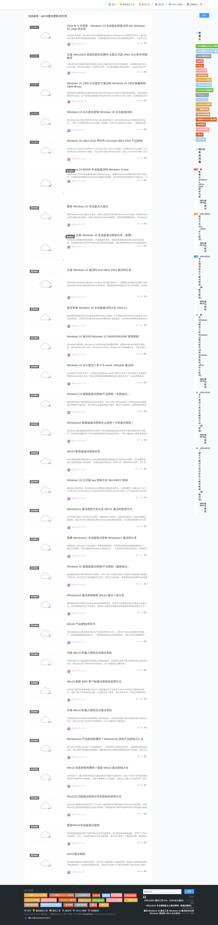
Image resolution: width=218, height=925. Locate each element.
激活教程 (34, 27)
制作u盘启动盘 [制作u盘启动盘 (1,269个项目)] (203, 114)
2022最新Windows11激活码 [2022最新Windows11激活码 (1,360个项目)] (62, 895)
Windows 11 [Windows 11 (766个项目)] (203, 95)
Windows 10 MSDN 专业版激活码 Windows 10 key (98, 169)
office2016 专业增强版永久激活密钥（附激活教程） (169, 905)
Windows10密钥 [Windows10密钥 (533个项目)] (204, 80)
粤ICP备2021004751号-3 (39, 918)
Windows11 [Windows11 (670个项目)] (202, 100)
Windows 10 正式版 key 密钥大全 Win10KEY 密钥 (97, 480)
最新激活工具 (127, 4)
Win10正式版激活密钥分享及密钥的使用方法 (94, 796)
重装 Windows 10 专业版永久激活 (87, 206)
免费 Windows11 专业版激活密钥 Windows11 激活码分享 (102, 537)
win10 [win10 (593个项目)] (200, 61)
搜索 (204, 15)
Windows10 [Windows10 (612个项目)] (202, 75)
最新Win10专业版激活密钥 (83, 825)
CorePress (88, 914)
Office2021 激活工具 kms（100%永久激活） (164, 900)
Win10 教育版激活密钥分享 (83, 451)
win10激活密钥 (76, 853)
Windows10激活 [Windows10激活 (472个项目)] (204, 85)
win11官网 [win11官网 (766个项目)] (202, 70)
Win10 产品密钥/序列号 (81, 624)
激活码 (159, 4)
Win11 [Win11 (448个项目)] (200, 66)
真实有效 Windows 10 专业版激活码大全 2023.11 (97, 307)
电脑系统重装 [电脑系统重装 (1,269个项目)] (203, 129)
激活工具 (144, 4)
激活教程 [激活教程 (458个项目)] (201, 124)
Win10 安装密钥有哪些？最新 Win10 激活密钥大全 (98, 767)
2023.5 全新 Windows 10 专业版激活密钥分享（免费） (100, 235)
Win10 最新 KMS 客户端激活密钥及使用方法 (94, 681)
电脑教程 (192, 4)
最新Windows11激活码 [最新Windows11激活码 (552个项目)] (207, 119)
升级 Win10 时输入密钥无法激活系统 (89, 652)
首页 (111, 4)
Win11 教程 (175, 4)
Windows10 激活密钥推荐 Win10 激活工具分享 (95, 595)
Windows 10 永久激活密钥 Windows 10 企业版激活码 (99, 112)
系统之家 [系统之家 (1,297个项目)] (201, 140)
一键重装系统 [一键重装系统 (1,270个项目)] (203, 109)
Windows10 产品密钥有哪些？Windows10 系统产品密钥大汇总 (105, 738)
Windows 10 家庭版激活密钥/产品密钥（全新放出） (98, 393)
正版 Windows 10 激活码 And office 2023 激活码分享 (99, 269)
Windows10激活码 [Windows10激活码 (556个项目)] (205, 90)
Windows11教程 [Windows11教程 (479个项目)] (204, 104)
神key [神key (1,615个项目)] (200, 134)
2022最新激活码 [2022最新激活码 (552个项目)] (204, 56)
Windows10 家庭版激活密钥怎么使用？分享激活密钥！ (100, 422)
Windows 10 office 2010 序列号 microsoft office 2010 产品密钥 (105, 140)
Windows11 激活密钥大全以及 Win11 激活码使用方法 (99, 509)
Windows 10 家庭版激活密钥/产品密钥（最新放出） (98, 566)
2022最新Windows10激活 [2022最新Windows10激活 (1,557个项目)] (36, 895)
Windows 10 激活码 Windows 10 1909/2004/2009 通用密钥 (103, 336)
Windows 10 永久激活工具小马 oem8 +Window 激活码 (100, 365)
